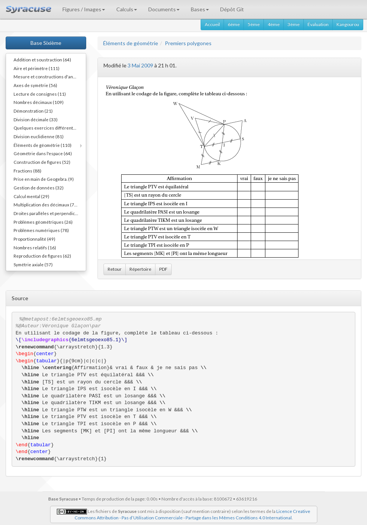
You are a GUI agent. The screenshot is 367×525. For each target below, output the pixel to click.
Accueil (212, 24)
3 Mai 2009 (140, 65)
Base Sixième (45, 43)
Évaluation (318, 24)
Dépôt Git (232, 9)
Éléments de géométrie (130, 43)
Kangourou (348, 24)
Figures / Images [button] (83, 9)
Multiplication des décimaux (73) (46, 204)
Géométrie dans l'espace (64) (43, 153)
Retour (115, 269)
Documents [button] (164, 9)
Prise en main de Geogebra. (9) (44, 179)
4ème (274, 24)
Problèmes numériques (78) (41, 230)
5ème (254, 24)
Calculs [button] (126, 9)
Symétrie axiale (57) (33, 264)
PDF (163, 269)
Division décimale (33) (36, 119)
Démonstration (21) (33, 110)
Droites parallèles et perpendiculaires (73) (50, 213)
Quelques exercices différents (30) (49, 127)
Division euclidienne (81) (39, 136)
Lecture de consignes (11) (40, 93)
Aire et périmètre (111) (36, 68)
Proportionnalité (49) (34, 238)
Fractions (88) (27, 170)
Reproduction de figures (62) (42, 255)
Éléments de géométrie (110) (43, 145)
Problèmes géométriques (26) (43, 221)
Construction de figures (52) (42, 162)
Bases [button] (200, 9)
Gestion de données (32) (39, 187)
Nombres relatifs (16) (35, 247)
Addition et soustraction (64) (42, 59)
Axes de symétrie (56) (35, 85)
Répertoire (140, 269)
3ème (294, 24)
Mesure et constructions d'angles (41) (50, 76)
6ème (234, 24)
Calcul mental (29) (31, 196)
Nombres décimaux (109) (39, 102)
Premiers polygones (188, 43)
